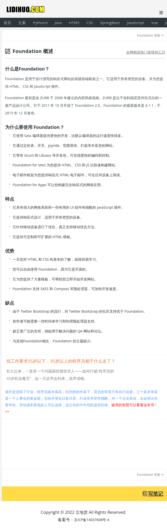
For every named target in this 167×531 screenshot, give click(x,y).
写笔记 (155, 493)
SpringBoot (110, 22)
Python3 (40, 22)
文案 (22, 22)
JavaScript (135, 22)
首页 (7, 22)
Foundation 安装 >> (150, 35)
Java (58, 22)
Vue (154, 22)
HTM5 (74, 22)
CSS (89, 22)
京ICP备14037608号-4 (91, 519)
